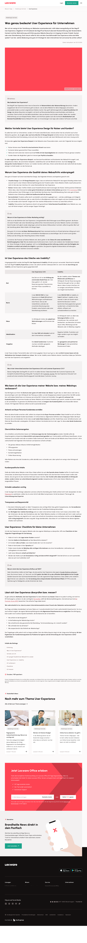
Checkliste (10, 666)
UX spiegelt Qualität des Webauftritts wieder (20, 657)
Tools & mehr (28, 888)
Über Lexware (68, 886)
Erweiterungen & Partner (11, 903)
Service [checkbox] (47, 882)
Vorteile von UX (11, 653)
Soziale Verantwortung (71, 891)
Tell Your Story (28, 894)
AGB (24, 803)
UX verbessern (11, 663)
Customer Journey (48, 374)
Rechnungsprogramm (10, 888)
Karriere (67, 894)
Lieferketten (52, 932)
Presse (66, 888)
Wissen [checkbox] (27, 882)
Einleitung (10, 647)
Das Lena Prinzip (29, 897)
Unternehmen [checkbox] (69, 882)
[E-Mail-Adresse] (32, 797)
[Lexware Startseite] (10, 3)
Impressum (68, 932)
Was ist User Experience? (14, 650)
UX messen (10, 669)
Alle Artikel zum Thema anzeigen (15, 704)
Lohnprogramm (9, 894)
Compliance (61, 932)
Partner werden (49, 894)
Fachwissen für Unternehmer (32, 886)
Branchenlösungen (9, 900)
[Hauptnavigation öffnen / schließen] (81, 3)
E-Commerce (73, 190)
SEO (8, 579)
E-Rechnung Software (10, 886)
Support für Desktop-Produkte (52, 900)
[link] (11, 865)
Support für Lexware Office (52, 886)
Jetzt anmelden (12, 846)
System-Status (49, 888)
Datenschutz (40, 932)
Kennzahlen (37, 599)
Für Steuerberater (49, 891)
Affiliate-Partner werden (51, 897)
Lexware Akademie (30, 891)
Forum (46, 903)
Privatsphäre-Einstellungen (28, 932)
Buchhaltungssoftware (10, 891)
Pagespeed (8, 494)
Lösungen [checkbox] (8, 882)
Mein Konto (48, 905)
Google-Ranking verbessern (68, 572)
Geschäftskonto (9, 897)
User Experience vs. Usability (15, 660)
